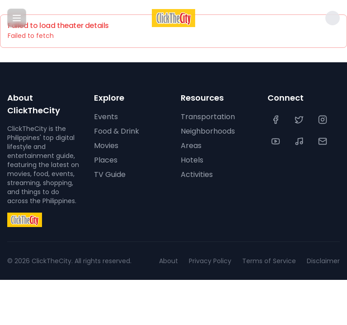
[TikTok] (300, 141)
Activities (197, 174)
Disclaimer (323, 260)
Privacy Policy (210, 260)
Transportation (208, 116)
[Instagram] (323, 119)
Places (105, 160)
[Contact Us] (323, 141)
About (168, 260)
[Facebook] (276, 119)
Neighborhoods (208, 131)
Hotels (192, 160)
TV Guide (110, 174)
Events (106, 116)
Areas (191, 145)
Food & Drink (116, 131)
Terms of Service (269, 260)
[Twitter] (300, 119)
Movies (106, 145)
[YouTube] (276, 141)
